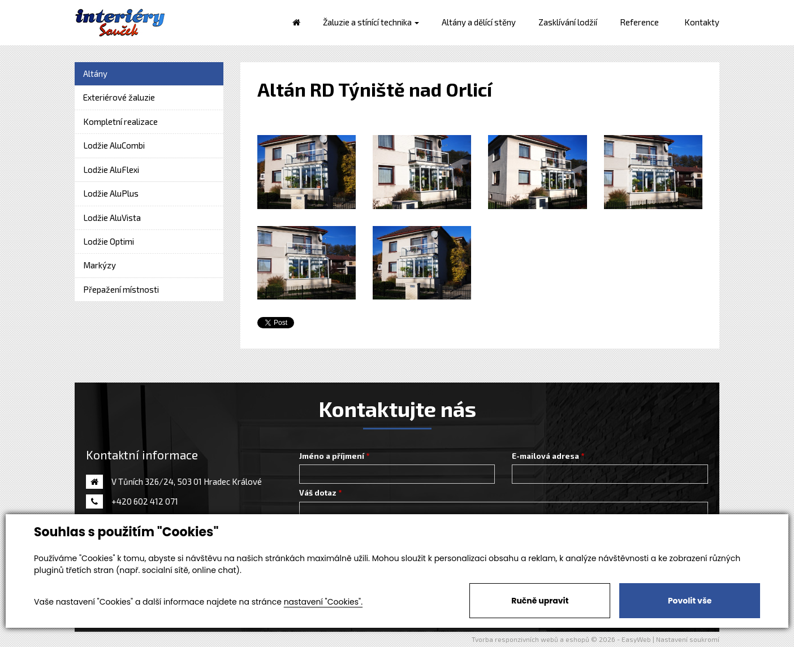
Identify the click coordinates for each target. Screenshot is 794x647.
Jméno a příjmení (331, 456)
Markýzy (99, 265)
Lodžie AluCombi (114, 145)
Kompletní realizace (120, 121)
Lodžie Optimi (108, 241)
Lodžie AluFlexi (111, 169)
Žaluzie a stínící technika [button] (371, 22)
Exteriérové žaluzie (119, 97)
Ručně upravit (539, 600)
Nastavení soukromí (687, 639)
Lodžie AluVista (112, 217)
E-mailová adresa (545, 456)
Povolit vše (689, 600)
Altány (95, 73)
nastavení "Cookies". (323, 601)
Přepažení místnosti (121, 289)
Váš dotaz (317, 492)
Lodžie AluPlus (111, 193)
